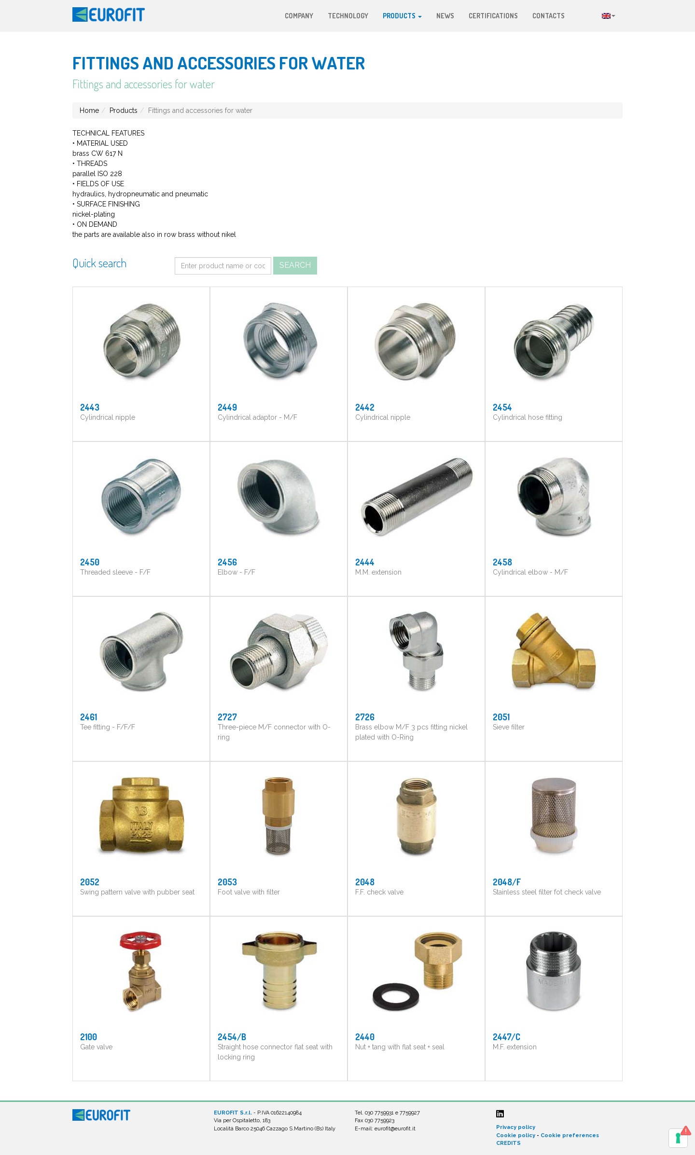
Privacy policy (515, 1127)
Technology (348, 16)
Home (89, 110)
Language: (608, 16)
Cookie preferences (570, 1135)
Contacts (548, 16)
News (445, 16)
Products (402, 16)
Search (295, 265)
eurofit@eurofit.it (395, 1129)
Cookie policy (515, 1135)
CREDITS (508, 1143)
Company (299, 16)
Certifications (493, 16)
